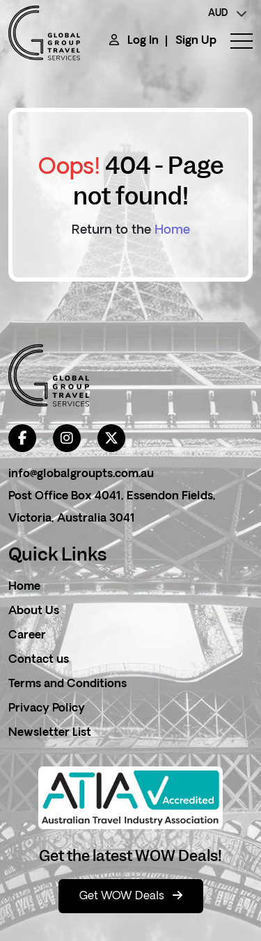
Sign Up (195, 41)
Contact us (38, 660)
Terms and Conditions (67, 684)
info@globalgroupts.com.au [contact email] (81, 474)
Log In (143, 41)
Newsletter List (49, 733)
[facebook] (22, 438)
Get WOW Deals (130, 896)
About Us (33, 611)
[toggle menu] (234, 41)
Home (172, 230)
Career (27, 635)
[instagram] (67, 438)
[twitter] (111, 438)
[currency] (227, 14)
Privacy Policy (46, 708)
